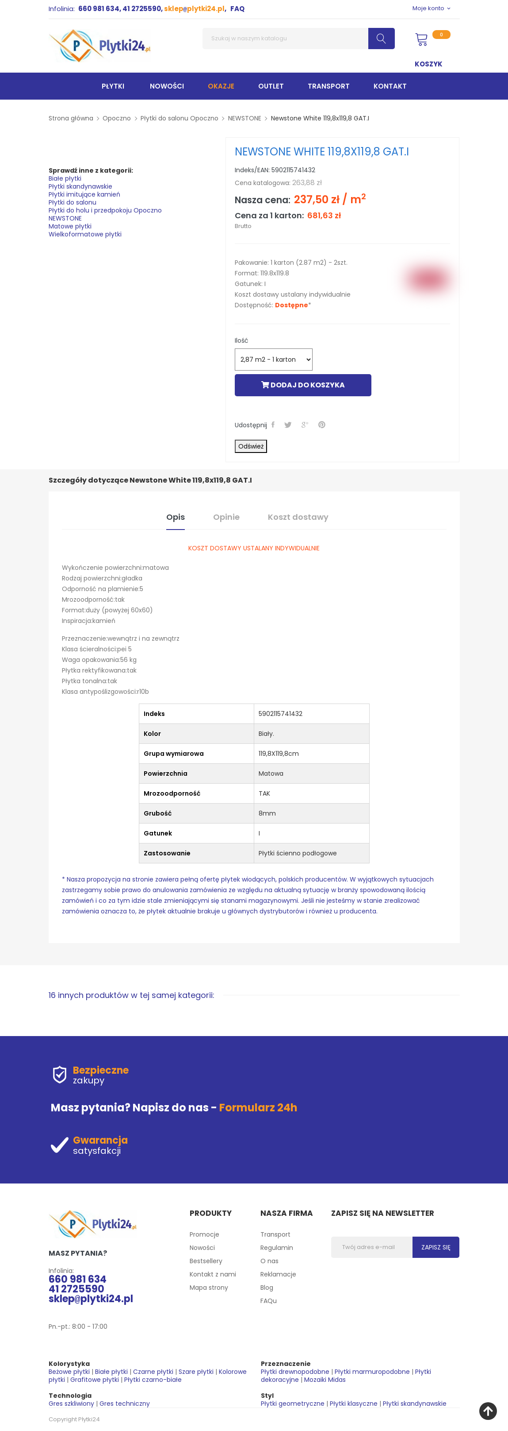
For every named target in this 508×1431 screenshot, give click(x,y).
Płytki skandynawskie (80, 186)
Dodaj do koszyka (303, 385)
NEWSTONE (65, 218)
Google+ (306, 424)
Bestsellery (206, 1261)
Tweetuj (289, 424)
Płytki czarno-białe (153, 1379)
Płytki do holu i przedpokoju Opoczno (105, 210)
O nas (269, 1261)
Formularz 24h (258, 1107)
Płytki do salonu (72, 202)
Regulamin (276, 1247)
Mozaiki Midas (325, 1379)
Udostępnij (274, 424)
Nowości (202, 1247)
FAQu (268, 1300)
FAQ (237, 8)
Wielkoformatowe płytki (85, 234)
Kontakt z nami (213, 1274)
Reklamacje (278, 1274)
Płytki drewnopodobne (295, 1371)
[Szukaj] (298, 38)
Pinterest (323, 424)
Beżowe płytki (69, 1371)
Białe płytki (65, 178)
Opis (175, 516)
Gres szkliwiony (71, 1403)
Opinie (226, 516)
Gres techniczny (124, 1403)
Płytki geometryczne (293, 1403)
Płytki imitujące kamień (84, 194)
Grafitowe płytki (94, 1379)
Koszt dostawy (298, 516)
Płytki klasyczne (354, 1403)
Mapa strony (209, 1287)
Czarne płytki (153, 1371)
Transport (275, 1234)
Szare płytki (196, 1371)
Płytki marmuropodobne (372, 1371)
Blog (266, 1287)
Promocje (204, 1234)
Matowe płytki (70, 226)
